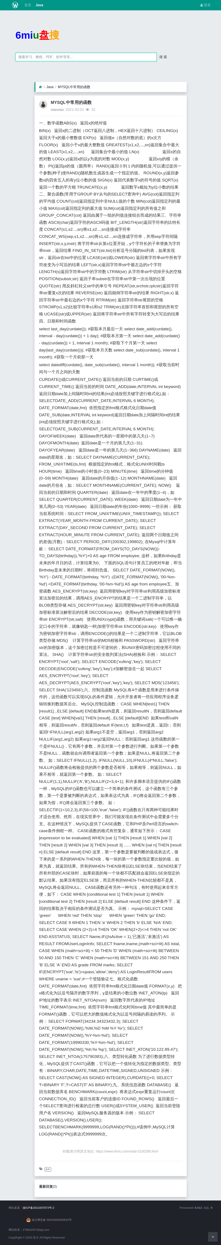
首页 (27, 5)
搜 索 (163, 57)
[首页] (40, 87)
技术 (48, 1169)
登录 (205, 5)
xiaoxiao (57, 110)
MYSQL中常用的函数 (74, 87)
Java (39, 5)
